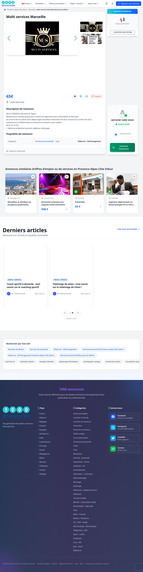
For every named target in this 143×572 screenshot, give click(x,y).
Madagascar (44, 454)
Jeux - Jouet (78, 546)
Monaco (42, 462)
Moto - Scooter (79, 514)
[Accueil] (5, 10)
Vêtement (77, 494)
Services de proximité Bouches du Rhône (77, 355)
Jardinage (77, 486)
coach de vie (10, 362)
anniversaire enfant (113, 362)
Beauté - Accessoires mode (84, 502)
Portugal (42, 446)
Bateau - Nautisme (81, 518)
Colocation (77, 425)
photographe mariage (92, 362)
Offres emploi (79, 433)
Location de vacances (82, 421)
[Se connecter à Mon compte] (106, 3)
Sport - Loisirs (79, 534)
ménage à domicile (47, 362)
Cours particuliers (80, 438)
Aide (76, 564)
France (27, 3)
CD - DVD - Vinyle (80, 522)
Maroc (41, 458)
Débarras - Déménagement (65, 349)
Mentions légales (43, 564)
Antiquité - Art (79, 466)
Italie (40, 438)
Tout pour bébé (79, 498)
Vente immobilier (80, 413)
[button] (75, 38)
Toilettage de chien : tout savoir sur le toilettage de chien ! (70, 285)
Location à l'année (80, 417)
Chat (75, 450)
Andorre (42, 417)
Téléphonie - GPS (80, 530)
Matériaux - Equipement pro (85, 490)
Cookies (54, 564)
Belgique (42, 421)
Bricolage (77, 482)
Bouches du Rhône (16, 349)
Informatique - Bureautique (84, 526)
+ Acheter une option (122, 32)
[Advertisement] (54, 78)
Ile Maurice (43, 433)
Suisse (41, 450)
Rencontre (77, 454)
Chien (75, 446)
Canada (42, 425)
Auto (75, 510)
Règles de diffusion (66, 564)
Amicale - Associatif (81, 458)
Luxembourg (44, 442)
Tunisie (41, 470)
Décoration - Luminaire (83, 474)
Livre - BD (77, 542)
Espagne (42, 429)
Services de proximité (39, 349)
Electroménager (80, 478)
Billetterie (77, 550)
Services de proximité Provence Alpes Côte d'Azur (103, 349)
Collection (77, 538)
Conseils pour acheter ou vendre (97, 564)
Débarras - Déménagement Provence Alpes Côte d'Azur (31, 355)
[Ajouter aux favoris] (33, 177)
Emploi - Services (14, 280)
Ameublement (79, 470)
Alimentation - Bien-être (83, 506)
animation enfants (27, 362)
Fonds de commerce (81, 429)
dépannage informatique (69, 362)
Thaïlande (43, 466)
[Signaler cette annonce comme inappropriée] (96, 96)
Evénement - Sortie (81, 462)
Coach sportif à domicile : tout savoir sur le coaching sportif (23, 285)
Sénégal (42, 474)
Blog (81, 564)
